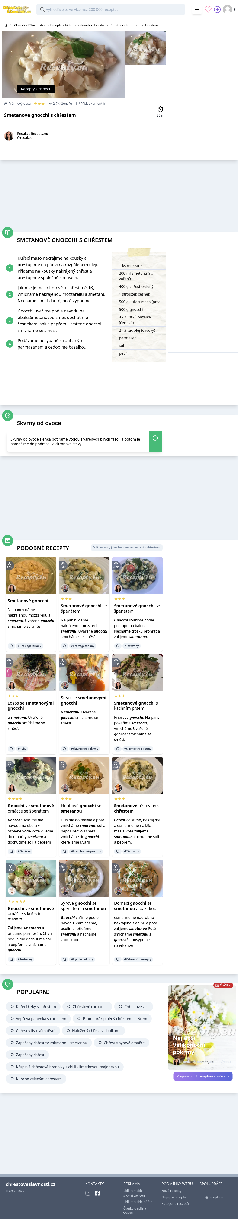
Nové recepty (171, 1190)
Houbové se (81, 808)
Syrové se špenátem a (83, 905)
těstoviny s (136, 808)
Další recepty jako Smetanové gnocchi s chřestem (126, 547)
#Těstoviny (131, 646)
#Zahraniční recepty (137, 959)
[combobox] (110, 9)
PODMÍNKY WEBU (177, 1183)
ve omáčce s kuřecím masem (31, 914)
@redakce (24, 137)
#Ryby (22, 749)
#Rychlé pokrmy (82, 959)
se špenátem (84, 608)
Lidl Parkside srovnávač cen (134, 1192)
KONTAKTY (94, 1183)
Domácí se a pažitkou (135, 905)
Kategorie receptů (175, 1203)
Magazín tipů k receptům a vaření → (203, 1076)
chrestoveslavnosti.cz (30, 1184)
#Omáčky (24, 851)
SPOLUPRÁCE (211, 1183)
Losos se (31, 705)
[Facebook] (97, 1193)
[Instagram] (88, 1193)
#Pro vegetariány (29, 646)
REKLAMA (131, 1183)
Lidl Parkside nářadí (138, 1202)
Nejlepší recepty (173, 1197)
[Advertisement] (203, 48)
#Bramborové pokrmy (86, 851)
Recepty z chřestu (36, 88)
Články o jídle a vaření (134, 1210)
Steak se (83, 700)
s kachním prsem (136, 705)
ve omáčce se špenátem (31, 808)
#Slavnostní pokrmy (84, 749)
